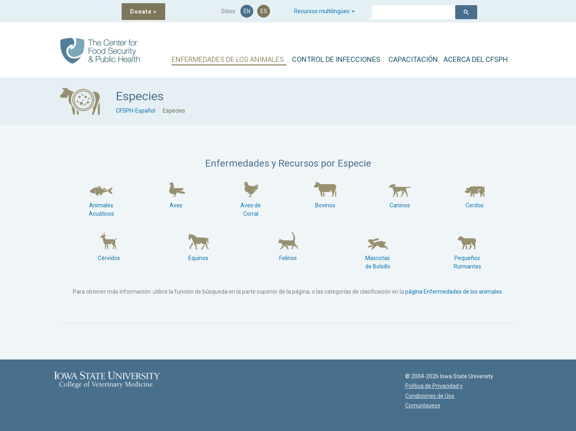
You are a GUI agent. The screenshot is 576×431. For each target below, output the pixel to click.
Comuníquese (421, 405)
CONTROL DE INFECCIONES (336, 59)
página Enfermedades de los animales (453, 291)
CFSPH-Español (135, 110)
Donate (143, 11)
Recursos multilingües (324, 11)
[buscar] (410, 13)
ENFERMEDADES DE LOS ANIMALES (228, 59)
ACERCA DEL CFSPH (476, 59)
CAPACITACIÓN (413, 59)
